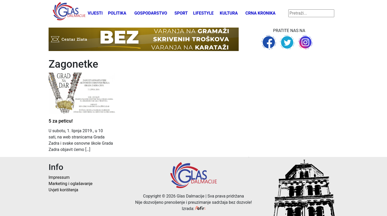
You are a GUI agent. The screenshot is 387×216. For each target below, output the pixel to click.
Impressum (59, 177)
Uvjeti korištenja (63, 189)
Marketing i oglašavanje (70, 183)
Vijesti (95, 13)
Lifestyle (203, 13)
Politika (117, 13)
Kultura (229, 13)
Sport (181, 13)
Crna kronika (260, 13)
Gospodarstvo (150, 13)
